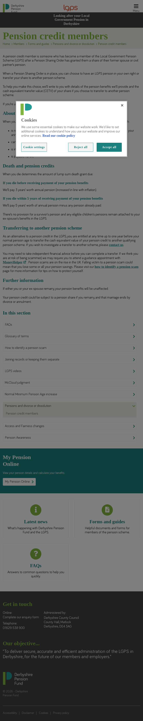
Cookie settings (34, 147)
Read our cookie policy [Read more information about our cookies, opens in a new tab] (58, 136)
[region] (71, 129)
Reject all (80, 147)
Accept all (109, 147)
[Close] (122, 105)
